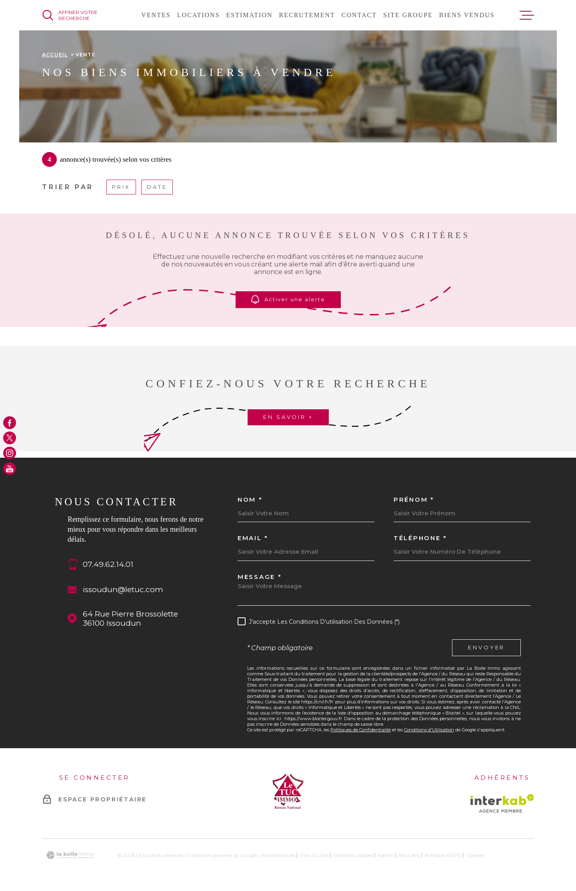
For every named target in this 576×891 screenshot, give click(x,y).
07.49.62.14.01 (108, 564)
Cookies (475, 855)
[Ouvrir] (79, 15)
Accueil (55, 55)
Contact (359, 15)
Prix (121, 187)
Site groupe (408, 15)
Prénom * (414, 500)
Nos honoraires (278, 855)
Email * (253, 538)
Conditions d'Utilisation (429, 730)
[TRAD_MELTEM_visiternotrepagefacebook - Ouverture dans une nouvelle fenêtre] (9, 422)
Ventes (155, 15)
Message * (260, 577)
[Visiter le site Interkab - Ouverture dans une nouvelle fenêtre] (502, 803)
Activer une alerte (288, 299)
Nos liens (409, 855)
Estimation (249, 15)
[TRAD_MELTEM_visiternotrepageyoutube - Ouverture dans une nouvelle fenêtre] (9, 468)
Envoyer (486, 648)
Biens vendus (467, 15)
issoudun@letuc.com (123, 589)
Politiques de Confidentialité (360, 730)
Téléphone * (420, 538)
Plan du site (314, 855)
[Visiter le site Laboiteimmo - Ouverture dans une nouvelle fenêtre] (70, 855)
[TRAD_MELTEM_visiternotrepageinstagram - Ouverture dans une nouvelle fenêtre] (9, 453)
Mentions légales (353, 855)
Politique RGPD (443, 855)
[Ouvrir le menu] (527, 15)
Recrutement (307, 15)
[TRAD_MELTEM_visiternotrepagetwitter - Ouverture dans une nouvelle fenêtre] (9, 437)
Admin (386, 855)
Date (157, 187)
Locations (198, 15)
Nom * (250, 500)
